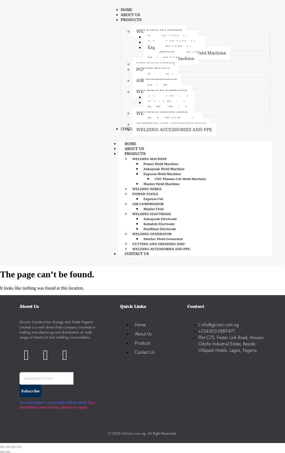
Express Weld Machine (162, 174)
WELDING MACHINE (149, 159)
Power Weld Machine (161, 164)
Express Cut (153, 199)
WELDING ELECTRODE (151, 214)
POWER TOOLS (145, 194)
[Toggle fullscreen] (8, 447)
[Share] (13, 447)
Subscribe (30, 391)
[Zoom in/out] (2, 447)
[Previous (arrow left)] (2, 452)
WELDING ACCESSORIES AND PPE (161, 249)
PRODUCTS (141, 154)
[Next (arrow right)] (8, 452)
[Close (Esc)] (19, 447)
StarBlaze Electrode (160, 229)
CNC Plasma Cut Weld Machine (180, 179)
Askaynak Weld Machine (164, 169)
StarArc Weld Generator (163, 239)
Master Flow (154, 209)
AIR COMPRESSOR (148, 204)
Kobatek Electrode (159, 224)
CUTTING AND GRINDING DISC (158, 244)
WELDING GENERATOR (152, 234)
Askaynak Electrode (160, 219)
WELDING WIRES (146, 189)
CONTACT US (137, 254)
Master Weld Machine (162, 184)
